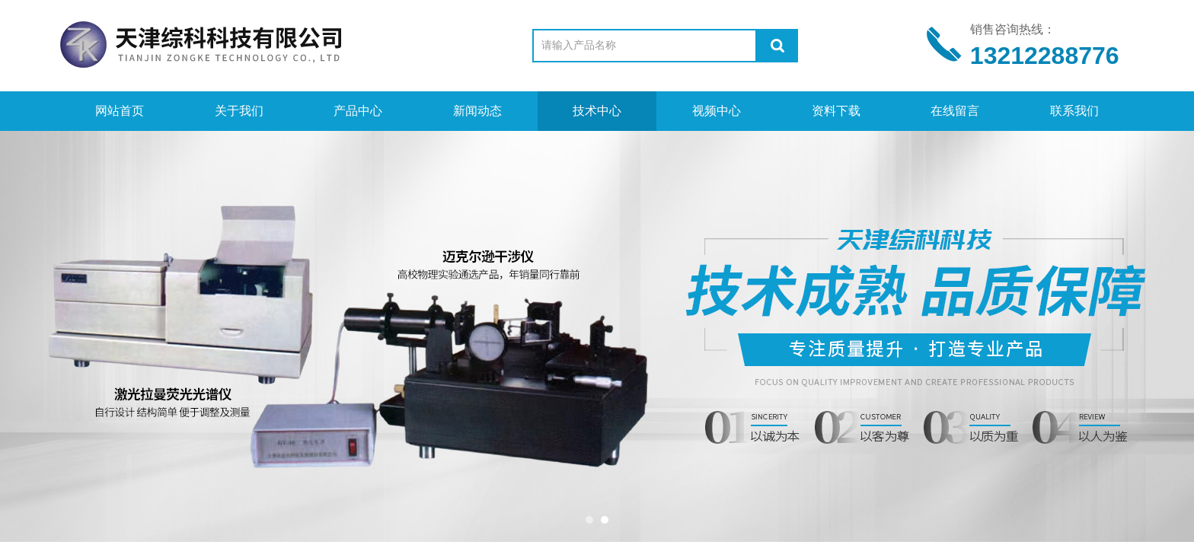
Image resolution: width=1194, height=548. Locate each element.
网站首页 (119, 110)
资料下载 (836, 110)
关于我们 (239, 110)
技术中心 (597, 110)
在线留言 (955, 110)
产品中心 (358, 110)
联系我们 (1074, 110)
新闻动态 (477, 110)
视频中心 (716, 110)
